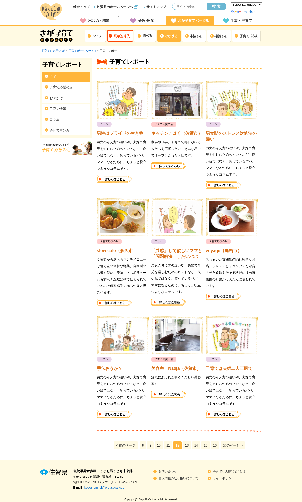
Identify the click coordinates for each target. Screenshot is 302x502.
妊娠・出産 (142, 20)
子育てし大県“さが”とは (229, 471)
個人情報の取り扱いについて (178, 478)
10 (159, 445)
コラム (54, 119)
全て (53, 76)
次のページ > (233, 445)
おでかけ (56, 98)
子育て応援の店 (61, 87)
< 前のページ (125, 445)
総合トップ (81, 7)
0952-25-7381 (89, 482)
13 (187, 445)
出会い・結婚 (94, 20)
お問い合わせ (168, 471)
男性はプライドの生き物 (120, 133)
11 (168, 445)
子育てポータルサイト (83, 50)
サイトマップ (156, 7)
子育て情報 (58, 109)
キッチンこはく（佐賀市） (176, 133)
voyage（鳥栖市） (224, 250)
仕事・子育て (237, 20)
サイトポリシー (223, 478)
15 (205, 445)
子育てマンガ (59, 130)
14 (196, 445)
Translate (243, 12)
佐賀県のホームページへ (115, 7)
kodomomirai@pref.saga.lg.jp (104, 487)
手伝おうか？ (109, 368)
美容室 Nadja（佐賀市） (176, 368)
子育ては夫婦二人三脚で (229, 368)
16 (215, 445)
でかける (169, 36)
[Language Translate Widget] (246, 4)
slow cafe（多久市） (117, 250)
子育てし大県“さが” (53, 50)
